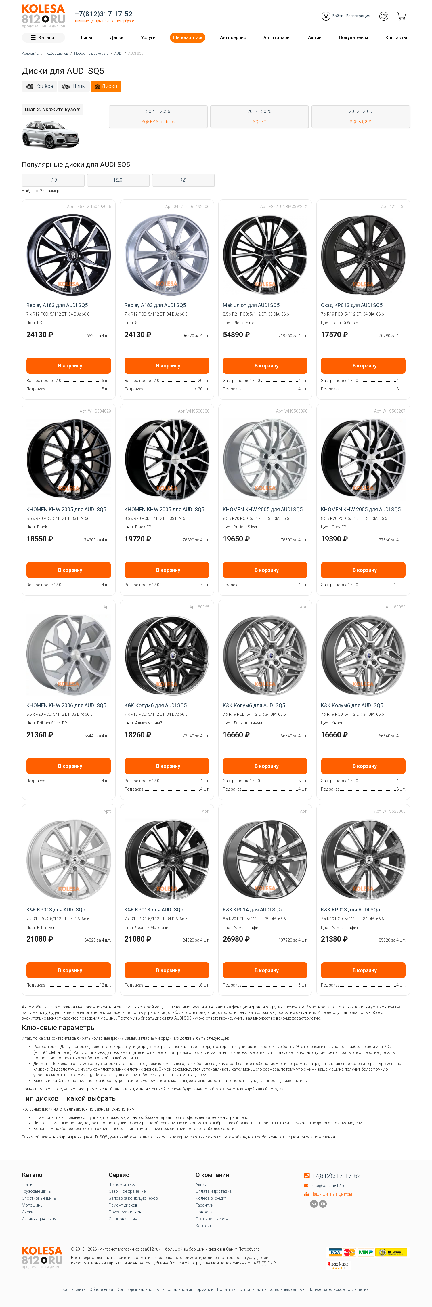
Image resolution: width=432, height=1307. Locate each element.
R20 (118, 180)
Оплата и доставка (214, 1191)
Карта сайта (74, 1289)
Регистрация (358, 16)
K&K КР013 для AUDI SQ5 (350, 910)
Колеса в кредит (211, 1198)
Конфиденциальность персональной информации (165, 1289)
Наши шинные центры (331, 1194)
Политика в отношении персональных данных (261, 1289)
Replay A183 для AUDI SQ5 (57, 305)
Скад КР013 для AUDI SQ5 (352, 305)
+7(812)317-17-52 (104, 14)
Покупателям (353, 37)
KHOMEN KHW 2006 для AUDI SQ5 (66, 705)
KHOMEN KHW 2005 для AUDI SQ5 (66, 509)
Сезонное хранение (127, 1191)
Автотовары (277, 37)
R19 (53, 180)
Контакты (396, 37)
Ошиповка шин (123, 1219)
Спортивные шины (39, 1198)
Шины (85, 37)
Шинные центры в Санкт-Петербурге (104, 21)
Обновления (101, 1289)
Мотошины (32, 1205)
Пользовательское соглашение (338, 1289)
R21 (183, 180)
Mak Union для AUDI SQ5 (251, 305)
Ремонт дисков (123, 1205)
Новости (204, 1212)
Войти (337, 16)
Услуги (148, 37)
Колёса (44, 86)
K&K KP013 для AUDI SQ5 (55, 910)
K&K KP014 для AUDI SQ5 (252, 910)
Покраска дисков (125, 1212)
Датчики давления (39, 1219)
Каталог (43, 37)
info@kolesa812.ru (328, 1185)
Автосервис (233, 37)
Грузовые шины (36, 1191)
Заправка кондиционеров (133, 1198)
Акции (315, 37)
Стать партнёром (212, 1219)
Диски (117, 37)
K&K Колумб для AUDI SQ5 (156, 705)
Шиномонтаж (187, 37)
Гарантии (204, 1205)
